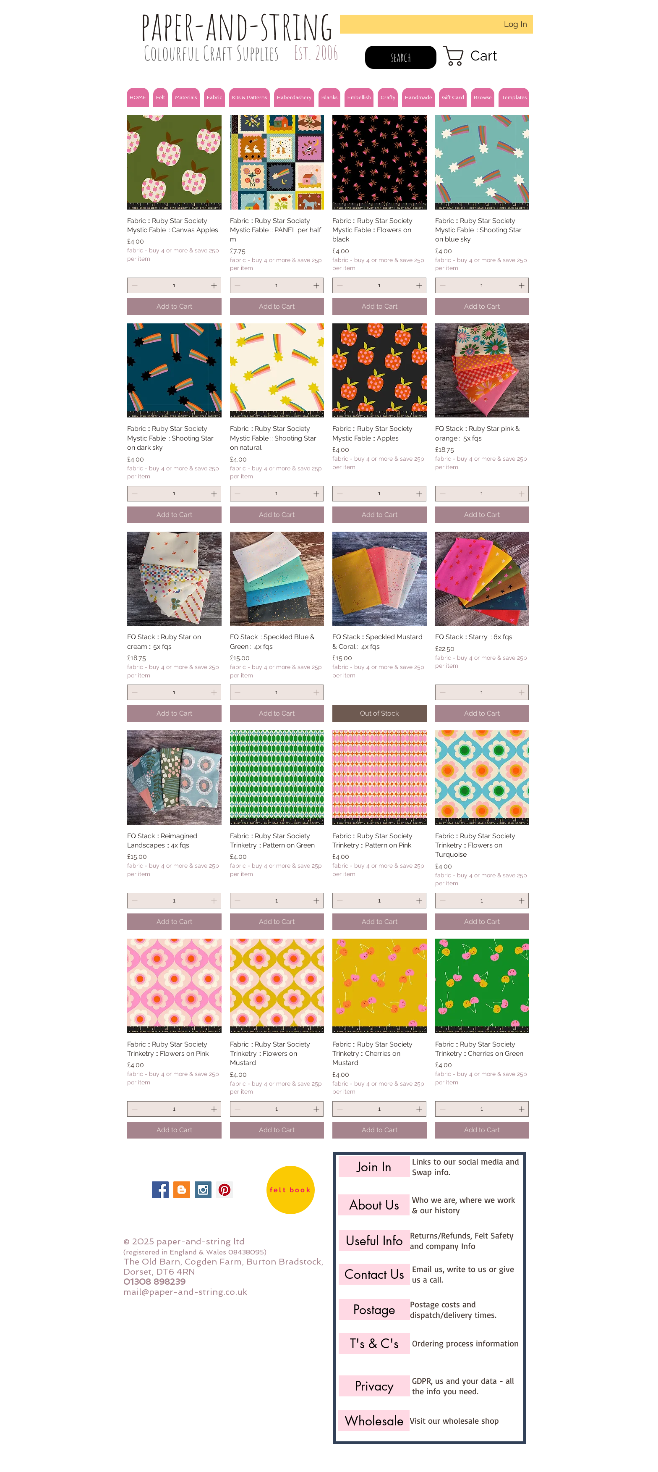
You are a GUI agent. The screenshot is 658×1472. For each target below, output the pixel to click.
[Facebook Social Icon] (160, 1189)
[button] (160, 97)
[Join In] (374, 1166)
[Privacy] (374, 1385)
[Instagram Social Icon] (203, 1189)
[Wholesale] (374, 1420)
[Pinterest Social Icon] (224, 1189)
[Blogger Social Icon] (181, 1189)
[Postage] (374, 1309)
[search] (400, 57)
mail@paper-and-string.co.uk (185, 1292)
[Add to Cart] (174, 306)
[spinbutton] (174, 285)
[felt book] (290, 1190)
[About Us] (374, 1204)
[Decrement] (133, 285)
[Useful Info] (374, 1240)
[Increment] (214, 285)
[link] (482, 56)
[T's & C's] (374, 1343)
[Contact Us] (374, 1274)
